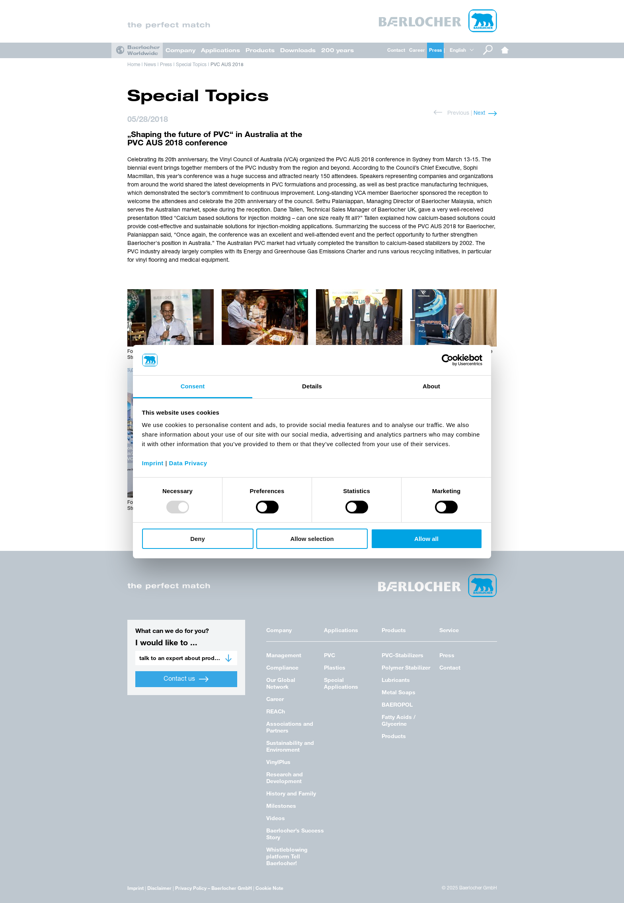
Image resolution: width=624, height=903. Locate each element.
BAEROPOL (397, 704)
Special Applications (341, 683)
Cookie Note (269, 888)
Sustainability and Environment (290, 746)
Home (505, 50)
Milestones (281, 805)
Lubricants (396, 679)
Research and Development (284, 777)
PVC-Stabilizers (402, 655)
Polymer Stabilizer (406, 667)
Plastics (334, 667)
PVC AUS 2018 (227, 65)
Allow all (426, 538)
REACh (275, 711)
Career (417, 50)
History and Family (291, 793)
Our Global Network (280, 683)
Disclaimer (159, 888)
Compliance (282, 667)
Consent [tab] (193, 386)
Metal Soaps (398, 692)
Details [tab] (312, 386)
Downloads (298, 50)
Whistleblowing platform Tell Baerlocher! (287, 856)
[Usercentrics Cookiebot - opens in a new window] (447, 360)
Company (180, 50)
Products (260, 50)
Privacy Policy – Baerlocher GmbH (213, 888)
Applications (220, 50)
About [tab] (431, 386)
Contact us (186, 679)
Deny (197, 538)
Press (435, 50)
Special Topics (191, 65)
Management (283, 655)
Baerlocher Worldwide (143, 50)
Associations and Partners (289, 727)
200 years (337, 50)
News (150, 65)
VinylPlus (278, 761)
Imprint (135, 888)
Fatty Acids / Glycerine (398, 720)
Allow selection (311, 538)
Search (488, 50)
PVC (329, 655)
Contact (396, 50)
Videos (275, 818)
